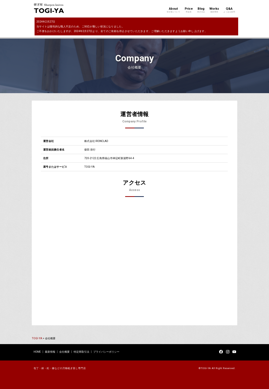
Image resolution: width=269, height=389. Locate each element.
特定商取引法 (81, 351)
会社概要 (64, 351)
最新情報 (50, 351)
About (173, 10)
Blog (201, 10)
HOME (37, 351)
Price (189, 10)
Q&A (229, 10)
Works (214, 10)
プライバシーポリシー (106, 351)
